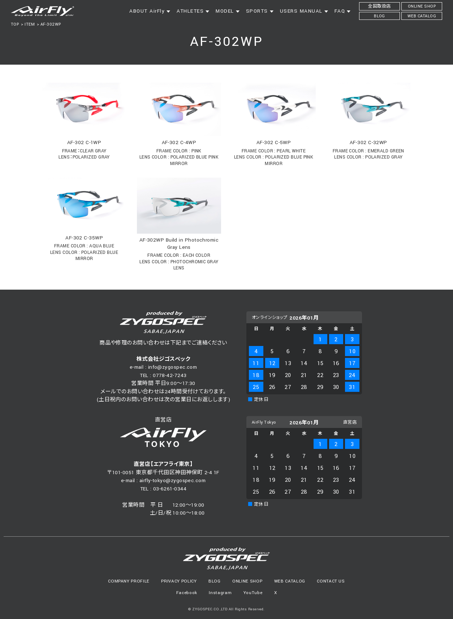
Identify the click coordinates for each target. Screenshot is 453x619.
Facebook (186, 593)
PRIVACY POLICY (179, 581)
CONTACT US (331, 581)
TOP (15, 24)
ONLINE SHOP (247, 581)
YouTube (253, 593)
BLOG (214, 581)
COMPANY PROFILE (129, 581)
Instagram (220, 593)
